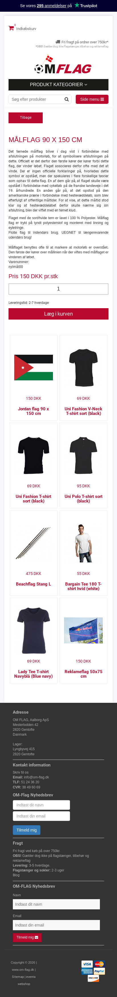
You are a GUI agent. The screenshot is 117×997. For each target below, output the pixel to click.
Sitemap (18, 977)
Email (17, 916)
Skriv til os (20, 772)
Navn (17, 895)
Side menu (92, 99)
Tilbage (25, 118)
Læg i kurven (58, 314)
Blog (16, 875)
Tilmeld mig (27, 830)
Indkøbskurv (22, 28)
